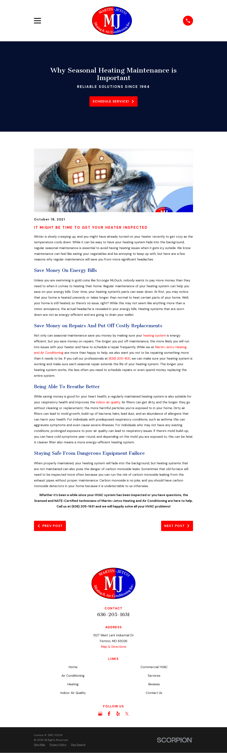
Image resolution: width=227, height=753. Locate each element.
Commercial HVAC (154, 667)
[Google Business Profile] (100, 713)
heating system (154, 335)
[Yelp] (118, 713)
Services (154, 676)
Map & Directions (113, 647)
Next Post (177, 526)
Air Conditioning (73, 676)
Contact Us (154, 693)
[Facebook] (109, 713)
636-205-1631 (113, 614)
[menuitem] (39, 744)
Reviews (154, 684)
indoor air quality (108, 402)
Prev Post (50, 526)
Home (73, 667)
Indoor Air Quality (73, 693)
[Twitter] (127, 713)
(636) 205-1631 (119, 358)
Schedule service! (113, 101)
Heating (73, 684)
